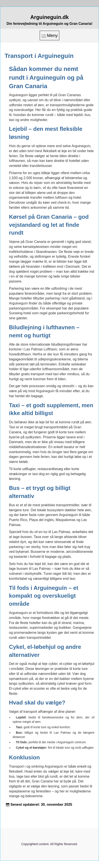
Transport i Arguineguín (39, 55)
